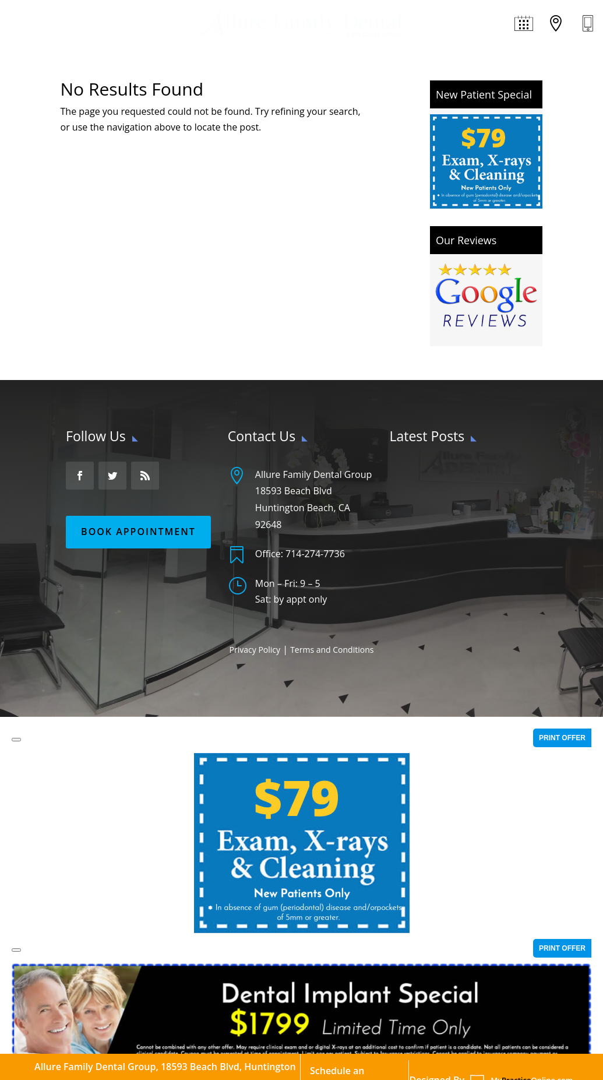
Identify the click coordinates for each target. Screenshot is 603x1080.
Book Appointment (138, 531)
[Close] (16, 739)
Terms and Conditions (331, 649)
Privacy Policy (255, 649)
